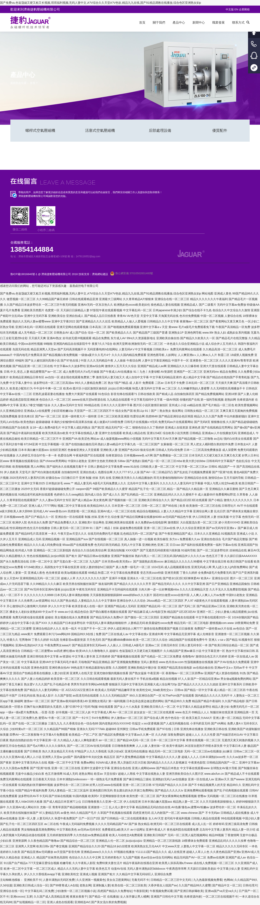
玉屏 (29, 896)
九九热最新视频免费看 (207, 879)
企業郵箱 (244, 9)
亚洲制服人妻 (101, 885)
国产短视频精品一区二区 (29, 902)
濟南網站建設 (100, 274)
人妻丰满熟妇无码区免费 (59, 879)
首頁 (32, 83)
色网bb (228, 879)
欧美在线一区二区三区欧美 (129, 885)
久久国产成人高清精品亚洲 (51, 896)
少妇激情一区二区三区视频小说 (75, 891)
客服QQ (254, 56)
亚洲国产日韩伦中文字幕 (166, 896)
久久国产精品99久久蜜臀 (195, 885)
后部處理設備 (160, 130)
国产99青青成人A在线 (64, 885)
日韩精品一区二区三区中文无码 (171, 879)
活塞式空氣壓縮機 (100, 130)
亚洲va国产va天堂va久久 (221, 891)
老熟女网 (85, 885)
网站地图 (207, 293)
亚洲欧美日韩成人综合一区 (30, 885)
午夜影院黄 (141, 891)
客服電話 (254, 44)
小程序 (254, 67)
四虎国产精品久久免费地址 (114, 891)
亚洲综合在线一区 (11, 891)
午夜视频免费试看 (161, 891)
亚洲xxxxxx (17, 896)
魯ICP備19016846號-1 (23, 274)
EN (236, 9)
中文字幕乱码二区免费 (39, 891)
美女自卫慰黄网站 (118, 879)
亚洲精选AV (82, 902)
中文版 (230, 9)
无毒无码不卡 (140, 879)
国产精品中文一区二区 (226, 885)
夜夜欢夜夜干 (78, 896)
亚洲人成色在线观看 (60, 902)
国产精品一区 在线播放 (104, 896)
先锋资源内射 (192, 896)
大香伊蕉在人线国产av (162, 885)
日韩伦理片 (250, 885)
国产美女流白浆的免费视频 (108, 902)
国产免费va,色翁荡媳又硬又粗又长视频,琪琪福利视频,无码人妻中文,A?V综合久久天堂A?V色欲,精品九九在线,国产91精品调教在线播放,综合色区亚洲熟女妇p (100, 2)
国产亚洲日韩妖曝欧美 (188, 891)
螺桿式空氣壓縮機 (40, 130)
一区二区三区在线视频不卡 (220, 896)
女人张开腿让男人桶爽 (134, 896)
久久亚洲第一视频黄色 (90, 879)
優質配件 (219, 130)
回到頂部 (254, 32)
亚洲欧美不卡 (32, 879)
